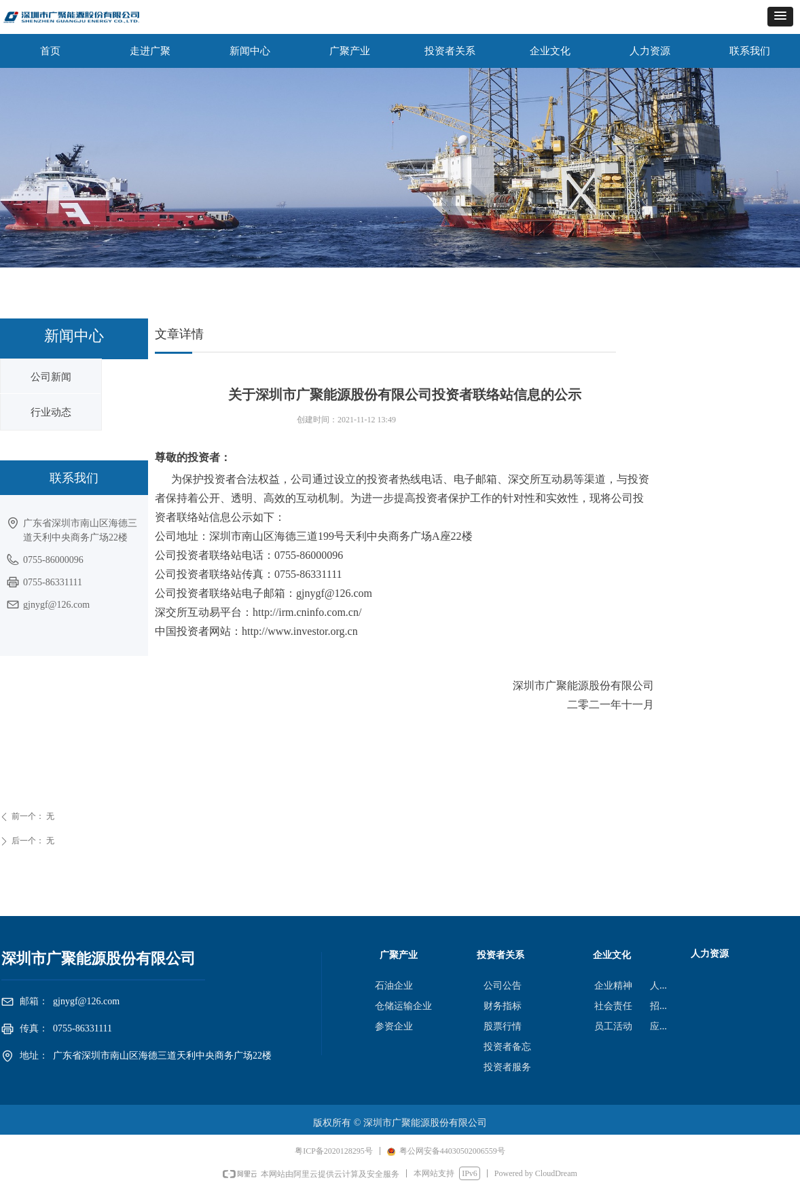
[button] (780, 16)
